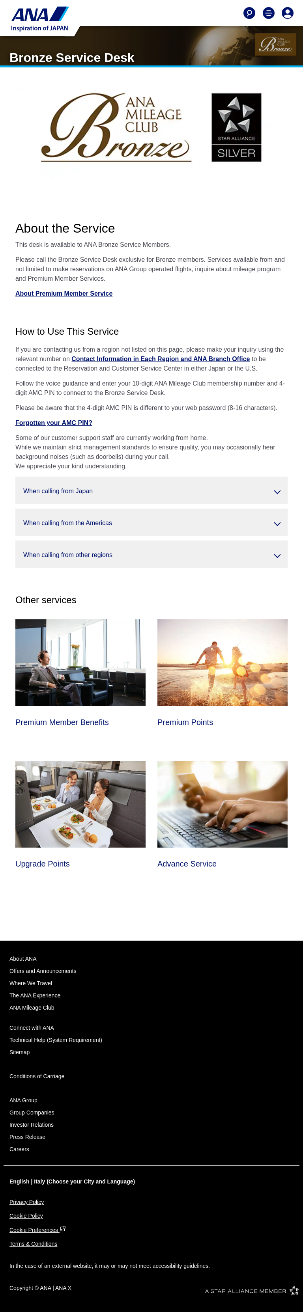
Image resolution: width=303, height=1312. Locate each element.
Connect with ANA (31, 1028)
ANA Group (23, 1100)
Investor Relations (31, 1125)
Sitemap (19, 1052)
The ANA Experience (34, 995)
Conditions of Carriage (36, 1076)
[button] (151, 490)
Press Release (27, 1137)
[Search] (249, 13)
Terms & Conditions (33, 1244)
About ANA (23, 959)
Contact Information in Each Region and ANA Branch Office (160, 359)
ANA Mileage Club (31, 1007)
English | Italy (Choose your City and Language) (72, 1181)
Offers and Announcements (42, 971)
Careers (19, 1149)
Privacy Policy (26, 1202)
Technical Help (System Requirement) (55, 1040)
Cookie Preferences (37, 1230)
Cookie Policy (26, 1216)
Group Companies (31, 1112)
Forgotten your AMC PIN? (53, 422)
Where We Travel (30, 983)
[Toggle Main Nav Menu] (269, 13)
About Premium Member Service (63, 293)
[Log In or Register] (288, 13)
